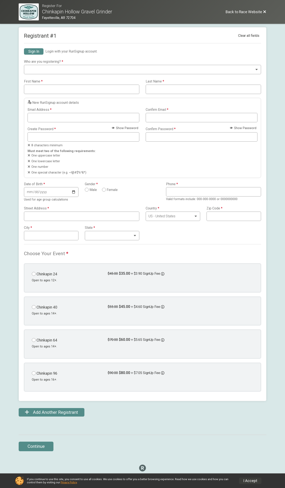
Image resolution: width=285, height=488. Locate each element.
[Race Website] (30, 11)
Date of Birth (34, 184)
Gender (91, 184)
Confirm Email (157, 110)
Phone (172, 184)
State (90, 228)
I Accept (250, 481)
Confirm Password (161, 129)
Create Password (42, 129)
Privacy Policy (69, 482)
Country (152, 208)
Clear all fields (248, 36)
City (28, 228)
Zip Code (214, 208)
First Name (33, 81)
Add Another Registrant (51, 412)
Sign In (33, 51)
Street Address (36, 208)
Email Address (40, 110)
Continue (36, 446)
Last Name (155, 81)
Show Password (125, 128)
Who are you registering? (43, 62)
